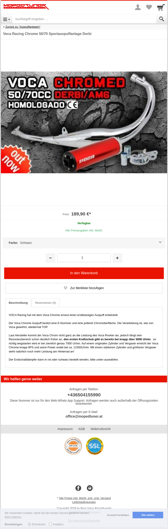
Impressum (65, 429)
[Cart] (161, 7)
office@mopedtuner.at (84, 416)
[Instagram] (89, 488)
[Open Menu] (6, 19)
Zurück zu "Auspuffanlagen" (22, 26)
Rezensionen (45, 302)
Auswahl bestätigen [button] (118, 515)
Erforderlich (38, 524)
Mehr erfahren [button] (13, 517)
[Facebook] (78, 488)
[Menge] (83, 257)
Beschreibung (18, 302)
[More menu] (138, 7)
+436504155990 (84, 394)
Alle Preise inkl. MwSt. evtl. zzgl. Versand (85, 498)
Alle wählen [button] (148, 515)
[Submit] (161, 19)
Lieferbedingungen (84, 502)
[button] (84, 288)
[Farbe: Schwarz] (84, 243)
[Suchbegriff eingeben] (84, 19)
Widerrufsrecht (100, 429)
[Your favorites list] (149, 7)
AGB (81, 429)
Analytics (58, 524)
